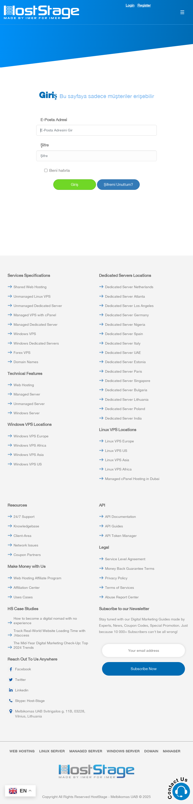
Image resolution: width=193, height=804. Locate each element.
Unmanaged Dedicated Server (38, 306)
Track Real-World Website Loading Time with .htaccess (49, 633)
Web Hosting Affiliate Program (37, 578)
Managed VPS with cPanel (35, 315)
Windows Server (27, 413)
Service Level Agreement (125, 559)
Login (130, 5)
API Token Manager (121, 536)
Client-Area (22, 536)
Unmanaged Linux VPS (32, 296)
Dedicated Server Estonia (125, 362)
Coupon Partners (27, 555)
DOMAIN (151, 751)
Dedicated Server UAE (123, 353)
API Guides (114, 526)
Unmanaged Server (29, 404)
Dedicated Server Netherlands (129, 287)
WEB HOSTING (22, 751)
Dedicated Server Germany (127, 315)
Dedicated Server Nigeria (125, 325)
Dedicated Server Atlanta (125, 296)
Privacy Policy (116, 578)
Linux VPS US (116, 451)
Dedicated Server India (123, 418)
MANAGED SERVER (85, 751)
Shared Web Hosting (30, 287)
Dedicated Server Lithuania (127, 399)
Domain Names (26, 362)
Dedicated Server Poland (125, 409)
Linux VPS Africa (118, 469)
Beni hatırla (57, 170)
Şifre (44, 145)
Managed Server (27, 394)
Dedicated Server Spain (124, 334)
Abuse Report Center (122, 597)
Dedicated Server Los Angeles (129, 306)
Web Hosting (24, 385)
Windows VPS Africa (30, 445)
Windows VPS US (28, 464)
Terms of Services (119, 588)
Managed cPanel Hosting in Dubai (132, 479)
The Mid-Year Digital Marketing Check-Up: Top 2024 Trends (51, 645)
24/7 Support (24, 517)
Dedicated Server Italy (122, 343)
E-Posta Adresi (53, 119)
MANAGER (171, 751)
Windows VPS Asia (29, 455)
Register (144, 5)
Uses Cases (23, 597)
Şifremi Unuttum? (118, 184)
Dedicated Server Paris (123, 371)
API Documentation (120, 517)
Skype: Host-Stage (30, 701)
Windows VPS (25, 334)
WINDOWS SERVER (123, 751)
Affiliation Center (27, 588)
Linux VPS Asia (117, 460)
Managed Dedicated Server (36, 325)
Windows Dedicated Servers (36, 343)
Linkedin (21, 690)
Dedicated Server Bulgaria (126, 390)
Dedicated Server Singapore (127, 381)
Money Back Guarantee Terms (129, 569)
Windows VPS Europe (31, 436)
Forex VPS (22, 353)
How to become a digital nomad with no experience (45, 620)
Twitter (20, 680)
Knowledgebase (26, 526)
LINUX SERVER (52, 751)
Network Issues (26, 545)
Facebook (23, 669)
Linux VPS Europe (119, 441)
